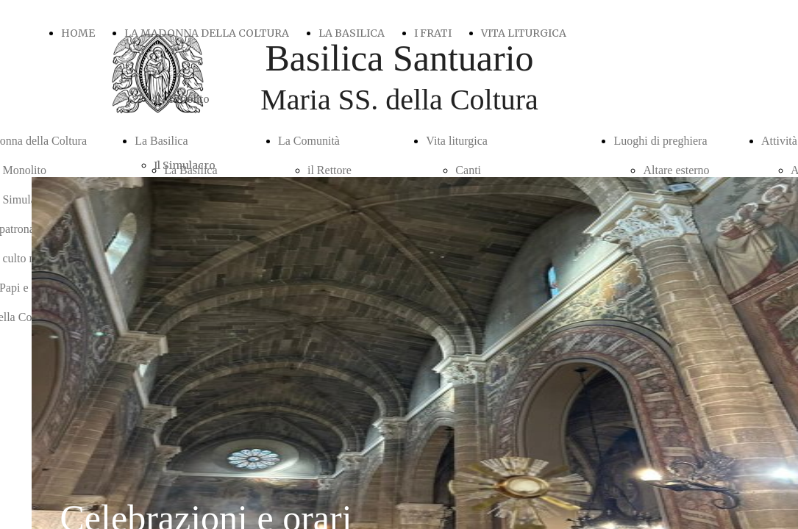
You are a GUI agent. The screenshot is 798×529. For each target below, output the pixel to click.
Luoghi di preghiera (660, 140)
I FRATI (433, 33)
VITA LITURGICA (523, 33)
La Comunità (309, 140)
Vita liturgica (457, 140)
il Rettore (329, 170)
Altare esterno (676, 170)
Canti (468, 170)
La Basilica (161, 140)
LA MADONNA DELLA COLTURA (206, 33)
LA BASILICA (351, 33)
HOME (78, 33)
